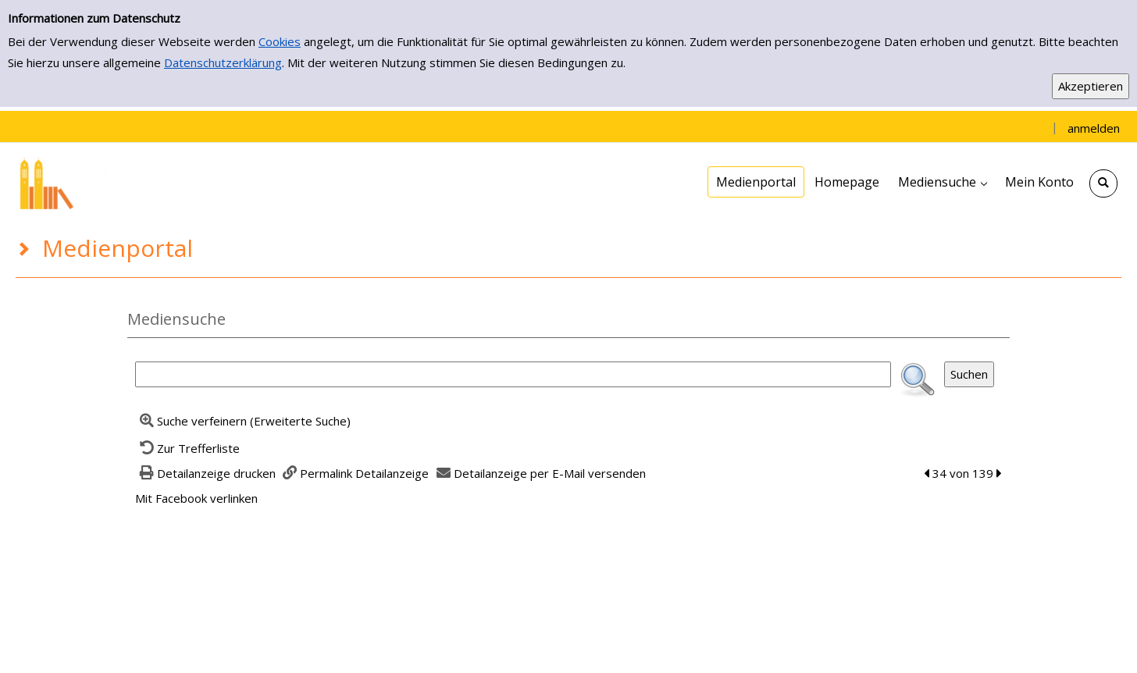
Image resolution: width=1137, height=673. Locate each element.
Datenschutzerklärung (223, 62)
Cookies (279, 41)
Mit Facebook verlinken (196, 498)
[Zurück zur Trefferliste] (187, 448)
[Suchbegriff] (513, 374)
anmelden (1093, 128)
